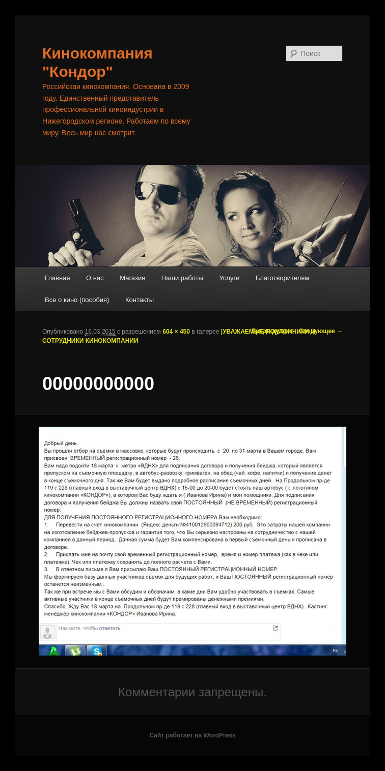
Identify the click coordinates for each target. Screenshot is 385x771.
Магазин (132, 278)
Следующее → (321, 331)
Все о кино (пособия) (77, 300)
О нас (95, 278)
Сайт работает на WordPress (192, 735)
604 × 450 (176, 331)
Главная (57, 278)
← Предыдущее (267, 331)
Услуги (229, 278)
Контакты (139, 300)
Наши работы (182, 278)
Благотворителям (282, 278)
